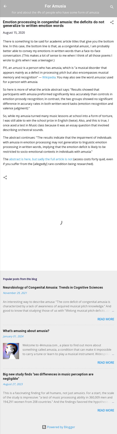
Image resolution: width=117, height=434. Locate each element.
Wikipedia (49, 77)
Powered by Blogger (58, 427)
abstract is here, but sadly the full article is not (41, 159)
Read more (105, 319)
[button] (112, 23)
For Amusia (55, 6)
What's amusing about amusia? (26, 331)
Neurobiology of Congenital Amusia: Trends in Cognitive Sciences (53, 287)
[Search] (112, 7)
